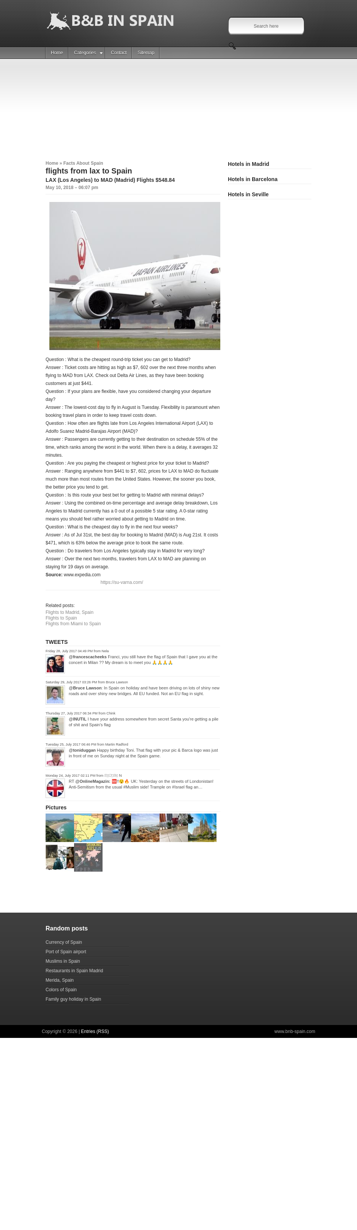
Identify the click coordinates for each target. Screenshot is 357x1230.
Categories (88, 52)
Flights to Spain (61, 618)
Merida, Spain (60, 980)
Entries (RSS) (95, 1031)
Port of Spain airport (66, 951)
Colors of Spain (61, 989)
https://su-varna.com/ (122, 582)
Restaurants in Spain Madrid (74, 970)
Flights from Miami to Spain (73, 623)
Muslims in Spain (63, 961)
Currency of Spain (64, 942)
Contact (118, 52)
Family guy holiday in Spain (73, 999)
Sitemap (145, 52)
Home (57, 52)
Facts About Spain (83, 163)
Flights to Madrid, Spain (69, 612)
